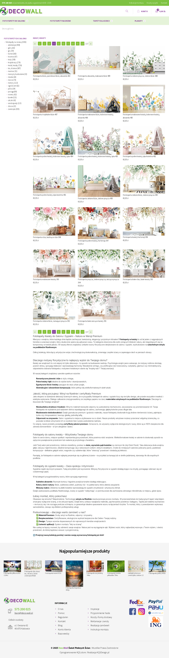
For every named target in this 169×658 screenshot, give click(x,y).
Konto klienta (64, 629)
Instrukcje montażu (136, 3)
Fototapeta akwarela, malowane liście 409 (94, 76)
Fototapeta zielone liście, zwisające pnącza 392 (51, 321)
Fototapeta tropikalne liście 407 (45, 114)
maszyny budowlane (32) (17, 74)
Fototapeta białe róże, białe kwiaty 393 (138, 279)
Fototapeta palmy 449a (157, 567)
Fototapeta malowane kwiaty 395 (46, 279)
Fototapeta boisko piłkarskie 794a (116, 568)
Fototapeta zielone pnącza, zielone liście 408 (140, 76)
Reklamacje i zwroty (100, 621)
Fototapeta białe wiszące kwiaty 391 (92, 321)
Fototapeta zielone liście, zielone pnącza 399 (140, 195)
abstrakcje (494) (14, 45)
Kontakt (164, 3)
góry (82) (11, 48)
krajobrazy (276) (14, 62)
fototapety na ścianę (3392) (16, 42)
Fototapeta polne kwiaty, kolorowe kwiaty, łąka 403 (98, 156)
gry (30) (11, 51)
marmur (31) (12, 71)
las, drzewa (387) (14, 68)
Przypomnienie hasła (100, 613)
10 (82, 43)
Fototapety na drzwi (60, 21)
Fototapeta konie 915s (53, 567)
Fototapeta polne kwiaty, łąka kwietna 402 (139, 156)
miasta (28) (12, 77)
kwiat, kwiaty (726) (15, 65)
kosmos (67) (12, 56)
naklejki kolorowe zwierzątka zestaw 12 (136, 568)
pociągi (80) (12, 91)
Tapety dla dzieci (101, 21)
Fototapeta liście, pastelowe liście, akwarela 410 (51, 76)
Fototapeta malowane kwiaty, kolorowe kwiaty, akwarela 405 (141, 116)
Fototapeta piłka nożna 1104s (12, 568)
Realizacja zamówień (100, 625)
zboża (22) (12, 106)
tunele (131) (12, 97)
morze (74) (12, 80)
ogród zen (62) (13, 85)
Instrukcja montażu (100, 629)
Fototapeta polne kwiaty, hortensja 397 (93, 240)
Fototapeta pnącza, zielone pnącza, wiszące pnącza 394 (98, 281)
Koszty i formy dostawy (101, 617)
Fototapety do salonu (14, 21)
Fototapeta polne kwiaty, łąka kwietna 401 (49, 195)
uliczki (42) (12, 100)
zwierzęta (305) (13, 109)
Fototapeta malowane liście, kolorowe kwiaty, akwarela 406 (95, 116)
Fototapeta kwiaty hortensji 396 (135, 237)
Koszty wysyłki (152, 3)
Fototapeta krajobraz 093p (74, 576)
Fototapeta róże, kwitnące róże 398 (47, 237)
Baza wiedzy (63, 633)
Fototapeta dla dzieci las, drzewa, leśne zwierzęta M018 (33, 569)
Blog (60, 625)
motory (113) (13, 83)
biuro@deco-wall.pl (24, 612)
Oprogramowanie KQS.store (73, 652)
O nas (60, 608)
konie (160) (12, 53)
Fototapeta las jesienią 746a (95, 568)
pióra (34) (11, 88)
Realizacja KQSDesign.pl (98, 652)
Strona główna (8, 28)
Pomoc (61, 613)
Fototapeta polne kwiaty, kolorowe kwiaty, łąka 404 (53, 156)
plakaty (138, 21)
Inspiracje (95, 608)
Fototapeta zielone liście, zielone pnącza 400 (95, 198)
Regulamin (63, 617)
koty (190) (11, 59)
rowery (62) (12, 94)
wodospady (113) (14, 103)
